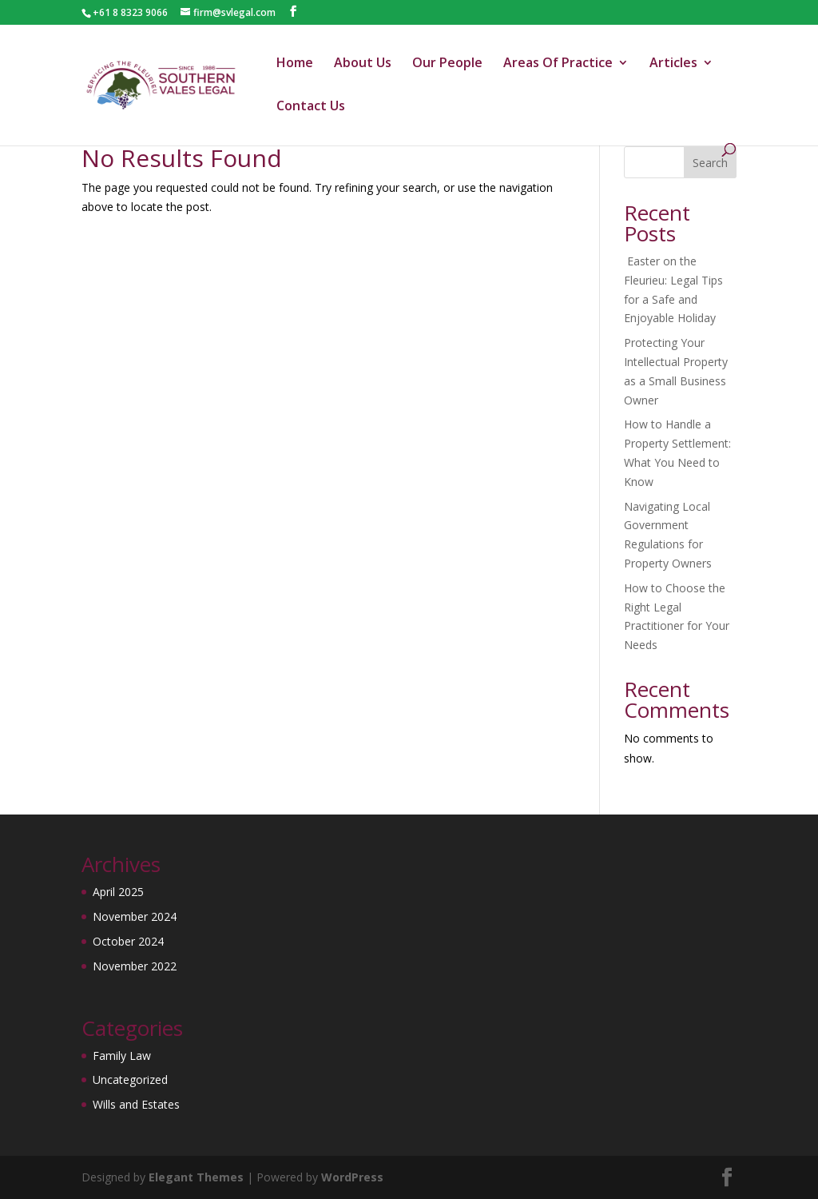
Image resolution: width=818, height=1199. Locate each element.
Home (294, 64)
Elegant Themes (196, 1177)
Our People (447, 64)
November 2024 (135, 916)
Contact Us (310, 107)
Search (710, 162)
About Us (362, 64)
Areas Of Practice (558, 64)
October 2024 (128, 941)
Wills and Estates (136, 1104)
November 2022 (135, 966)
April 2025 (118, 891)
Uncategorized (130, 1079)
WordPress (352, 1177)
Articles (673, 64)
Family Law (122, 1055)
